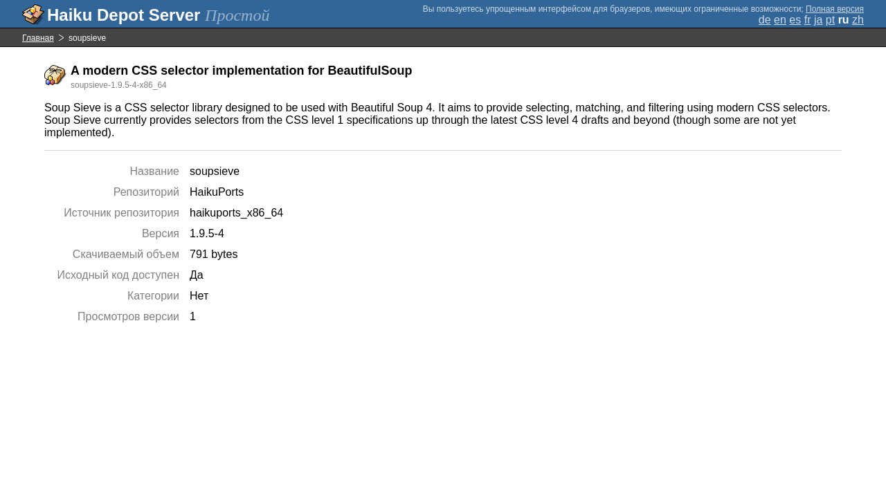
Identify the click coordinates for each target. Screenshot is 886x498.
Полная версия (835, 9)
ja (818, 20)
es (795, 20)
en (780, 20)
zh (858, 20)
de (765, 20)
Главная (38, 38)
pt (830, 20)
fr (807, 20)
